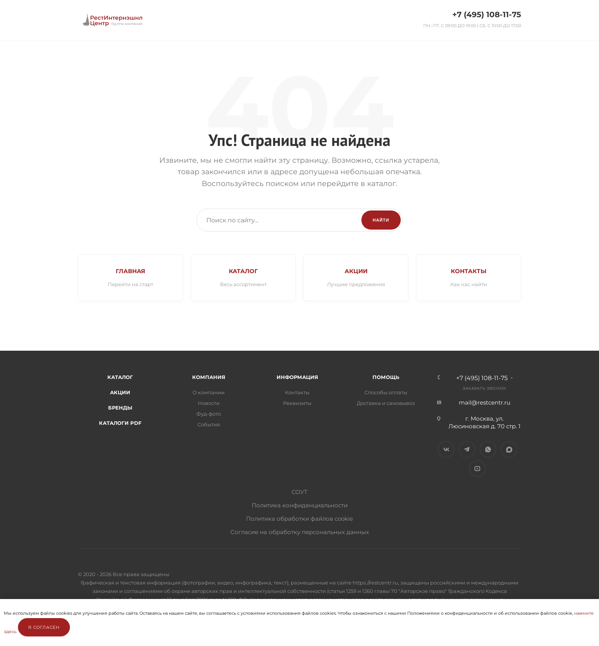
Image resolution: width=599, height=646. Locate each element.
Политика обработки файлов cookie (299, 518)
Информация (297, 377)
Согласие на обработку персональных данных (299, 532)
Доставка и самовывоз (386, 403)
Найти (381, 220)
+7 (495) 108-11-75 (486, 14)
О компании (209, 392)
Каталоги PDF (120, 423)
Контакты (297, 392)
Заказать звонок (484, 388)
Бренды (120, 408)
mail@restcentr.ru (484, 402)
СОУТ (299, 491)
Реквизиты (297, 403)
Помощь (385, 377)
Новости (209, 403)
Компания (208, 377)
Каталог (120, 377)
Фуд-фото (208, 414)
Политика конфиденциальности (300, 505)
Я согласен (44, 627)
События (209, 424)
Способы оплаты (385, 392)
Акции (120, 392)
